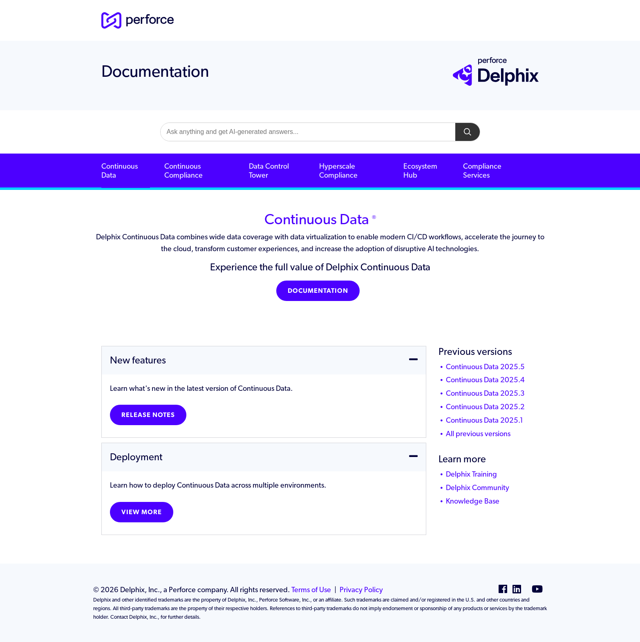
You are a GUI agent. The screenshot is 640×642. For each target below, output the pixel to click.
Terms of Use (311, 589)
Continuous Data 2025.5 (485, 366)
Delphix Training (471, 474)
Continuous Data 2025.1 (484, 420)
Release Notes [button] (148, 415)
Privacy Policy (361, 589)
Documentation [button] (318, 290)
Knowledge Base (472, 501)
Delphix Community (477, 487)
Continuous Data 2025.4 (485, 379)
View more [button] (141, 512)
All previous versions (478, 433)
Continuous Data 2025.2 (485, 406)
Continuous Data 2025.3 (485, 393)
